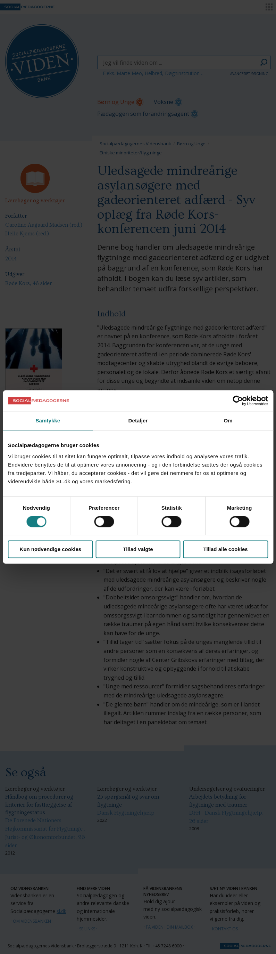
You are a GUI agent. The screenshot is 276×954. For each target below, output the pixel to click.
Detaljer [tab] (138, 420)
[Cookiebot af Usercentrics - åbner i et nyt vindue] (237, 400)
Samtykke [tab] (47, 420)
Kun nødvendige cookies (51, 549)
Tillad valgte (138, 549)
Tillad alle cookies (225, 549)
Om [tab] (228, 420)
